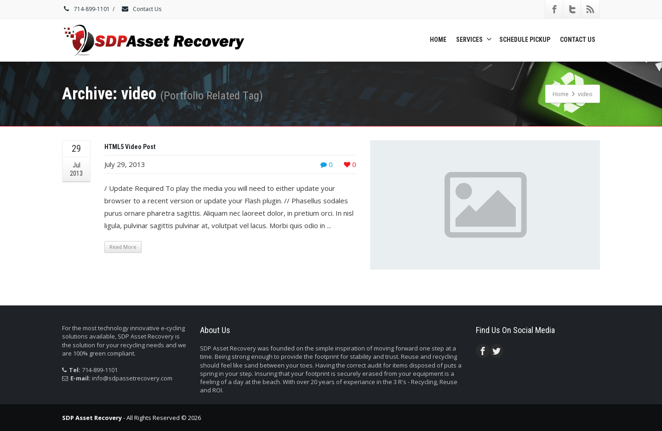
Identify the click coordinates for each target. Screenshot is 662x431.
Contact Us (141, 9)
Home (438, 39)
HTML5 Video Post (129, 146)
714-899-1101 (86, 9)
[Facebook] (554, 9)
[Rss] (590, 9)
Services (474, 39)
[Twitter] (572, 9)
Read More (123, 246)
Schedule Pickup (524, 39)
